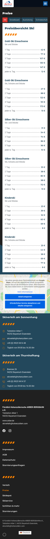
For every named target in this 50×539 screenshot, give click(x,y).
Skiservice (7, 501)
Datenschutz (8, 460)
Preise (5, 490)
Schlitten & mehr (10, 506)
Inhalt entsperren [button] (25, 297)
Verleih (6, 485)
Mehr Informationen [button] (25, 292)
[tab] (5, 19)
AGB (4, 455)
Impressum (8, 449)
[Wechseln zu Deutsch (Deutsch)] (25, 533)
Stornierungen (9, 511)
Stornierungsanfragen (13, 465)
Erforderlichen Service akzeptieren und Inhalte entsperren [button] (25, 304)
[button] (45, 3)
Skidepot (6, 495)
